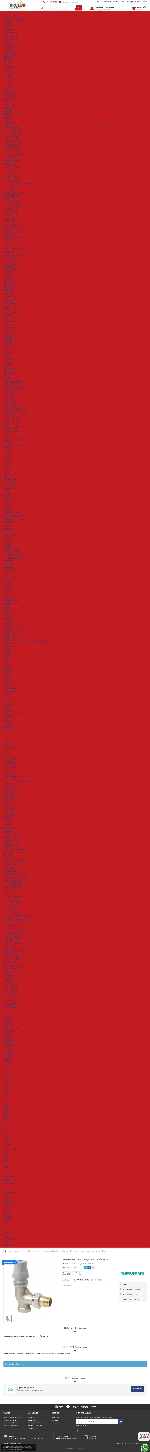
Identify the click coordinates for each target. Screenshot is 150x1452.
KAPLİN (5, 366)
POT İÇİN (6, 804)
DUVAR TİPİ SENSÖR (10, 213)
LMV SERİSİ (7, 648)
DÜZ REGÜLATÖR (9, 779)
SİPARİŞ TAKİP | (131, 2)
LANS (5, 355)
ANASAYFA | (98, 2)
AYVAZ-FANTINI (8, 1073)
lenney (5, 1167)
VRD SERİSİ (7, 23)
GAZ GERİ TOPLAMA (10, 104)
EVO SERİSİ (7, 504)
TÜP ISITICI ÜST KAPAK (11, 601)
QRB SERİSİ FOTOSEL (10, 689)
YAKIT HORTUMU (9, 368)
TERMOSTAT (7, 592)
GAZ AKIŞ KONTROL (10, 93)
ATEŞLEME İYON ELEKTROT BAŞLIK (14, 411)
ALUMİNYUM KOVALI (10, 763)
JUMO (5, 1156)
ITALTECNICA (7, 1151)
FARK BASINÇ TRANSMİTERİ (12, 842)
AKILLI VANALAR (8, 228)
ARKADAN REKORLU (10, 549)
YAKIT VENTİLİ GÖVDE (10, 280)
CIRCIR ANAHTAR (9, 91)
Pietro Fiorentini (9, 1183)
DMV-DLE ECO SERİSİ (10, 538)
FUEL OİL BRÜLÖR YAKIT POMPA (14, 262)
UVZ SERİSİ (7, 698)
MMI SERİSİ (7, 673)
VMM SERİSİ (7, 544)
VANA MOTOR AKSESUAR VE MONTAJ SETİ (18, 183)
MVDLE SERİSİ (8, 529)
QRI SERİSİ (6, 707)
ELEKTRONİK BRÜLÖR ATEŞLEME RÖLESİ (16, 423)
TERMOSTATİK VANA (10, 793)
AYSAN (5, 1070)
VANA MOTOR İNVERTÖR (12, 186)
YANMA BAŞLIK (8, 569)
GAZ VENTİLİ (7, 623)
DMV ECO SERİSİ (9, 533)
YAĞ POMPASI (8, 116)
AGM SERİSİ (7, 693)
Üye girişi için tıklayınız (102, 10)
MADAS (6, 1172)
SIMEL (5, 1199)
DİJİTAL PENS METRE (10, 994)
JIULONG (6, 1154)
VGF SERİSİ (7, 450)
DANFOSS (6, 1093)
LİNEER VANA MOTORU (11, 177)
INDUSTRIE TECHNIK (10, 1149)
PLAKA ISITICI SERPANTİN (11, 312)
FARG (5, 1129)
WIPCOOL (6, 1233)
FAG (4, 1127)
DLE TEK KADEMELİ (9, 481)
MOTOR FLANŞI (8, 612)
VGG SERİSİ (7, 454)
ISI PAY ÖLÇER (8, 235)
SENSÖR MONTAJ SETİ (11, 165)
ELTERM (6, 1111)
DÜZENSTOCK (8, 359)
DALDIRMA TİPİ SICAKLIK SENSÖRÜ (15, 878)
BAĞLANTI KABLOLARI (10, 224)
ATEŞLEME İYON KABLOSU (12, 409)
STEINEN (6, 1206)
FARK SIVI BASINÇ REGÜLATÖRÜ (14, 849)
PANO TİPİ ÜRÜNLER (10, 222)
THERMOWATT (8, 1215)
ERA (4, 1118)
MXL (4, 752)
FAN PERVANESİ (8, 576)
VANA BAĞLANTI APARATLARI (13, 147)
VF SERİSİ (6, 465)
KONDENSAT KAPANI (10, 113)
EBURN (5, 1102)
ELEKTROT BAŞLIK (9, 298)
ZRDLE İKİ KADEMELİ (10, 488)
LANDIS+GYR (7, 1165)
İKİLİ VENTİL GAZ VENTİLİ (11, 513)
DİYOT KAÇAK (8, 998)
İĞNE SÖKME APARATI (10, 109)
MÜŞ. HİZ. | (123, 2)
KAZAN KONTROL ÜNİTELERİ (12, 168)
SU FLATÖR (7, 822)
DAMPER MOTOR (9, 188)
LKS (4, 732)
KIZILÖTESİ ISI (8, 1023)
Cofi (4, 1084)
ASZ (4, 736)
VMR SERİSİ (7, 540)
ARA (78, 8)
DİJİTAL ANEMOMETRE (10, 987)
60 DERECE (7, 274)
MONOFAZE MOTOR (10, 836)
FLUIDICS (6, 1136)
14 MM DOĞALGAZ (9, 405)
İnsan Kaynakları (33, 1428)
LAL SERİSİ (6, 662)
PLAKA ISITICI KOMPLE (10, 316)
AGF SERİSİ (7, 456)
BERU (5, 1079)
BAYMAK (6, 1075)
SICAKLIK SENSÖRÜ (10, 210)
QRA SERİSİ (7, 696)
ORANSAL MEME (9, 278)
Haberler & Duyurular (35, 1426)
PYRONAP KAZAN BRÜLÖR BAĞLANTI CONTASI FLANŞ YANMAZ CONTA (27, 641)
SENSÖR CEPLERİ (9, 163)
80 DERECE (7, 276)
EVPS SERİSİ (7, 511)
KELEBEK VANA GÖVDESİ (11, 152)
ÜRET (5, 1226)
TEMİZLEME (7, 1043)
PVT (4, 1185)
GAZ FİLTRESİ (7, 757)
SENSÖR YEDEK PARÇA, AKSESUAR (15, 874)
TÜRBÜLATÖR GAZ (9, 578)
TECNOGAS (7, 1212)
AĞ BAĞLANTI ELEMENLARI (12, 219)
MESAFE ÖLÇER (8, 1032)
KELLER (5, 1158)
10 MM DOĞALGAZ (9, 398)
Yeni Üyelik (109, 7)
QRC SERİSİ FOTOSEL (10, 705)
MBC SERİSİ (7, 490)
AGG (5, 684)
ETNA (5, 1124)
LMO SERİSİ (7, 657)
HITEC (5, 1142)
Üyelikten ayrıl (81, 1425)
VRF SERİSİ (7, 25)
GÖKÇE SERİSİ (8, 326)
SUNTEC (6, 1208)
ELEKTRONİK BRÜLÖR (10, 635)
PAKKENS (6, 1179)
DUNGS (6, 1100)
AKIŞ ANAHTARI (8, 240)
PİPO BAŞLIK (7, 305)
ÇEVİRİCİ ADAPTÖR (10, 984)
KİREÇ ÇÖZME (8, 1025)
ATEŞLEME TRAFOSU (10, 632)
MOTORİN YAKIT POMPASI (12, 265)
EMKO (5, 1113)
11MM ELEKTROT (8, 289)
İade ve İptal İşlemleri (10, 1423)
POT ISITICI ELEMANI (10, 815)
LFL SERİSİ (6, 660)
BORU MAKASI (8, 975)
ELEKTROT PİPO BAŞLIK (11, 418)
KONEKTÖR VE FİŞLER (10, 226)
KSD (4, 1161)
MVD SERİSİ (7, 526)
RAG (5, 1188)
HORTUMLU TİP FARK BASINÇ (13, 553)
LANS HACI (7, 357)
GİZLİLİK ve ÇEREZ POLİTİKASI (138, 1444)
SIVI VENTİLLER (8, 851)
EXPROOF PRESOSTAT (11, 556)
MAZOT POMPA (8, 614)
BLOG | (139, 2)
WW (4, 1235)
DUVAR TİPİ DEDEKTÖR (11, 1003)
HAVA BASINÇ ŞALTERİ (11, 208)
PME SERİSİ (7, 655)
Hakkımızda (32, 1420)
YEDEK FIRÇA (7, 118)
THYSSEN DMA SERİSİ (10, 328)
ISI (4, 247)
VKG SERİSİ (7, 463)
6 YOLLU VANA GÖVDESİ (11, 149)
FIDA (5, 1131)
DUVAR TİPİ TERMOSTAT (11, 885)
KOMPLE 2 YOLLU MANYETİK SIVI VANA (16, 192)
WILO (5, 1230)
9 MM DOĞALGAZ (9, 393)
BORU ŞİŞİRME (8, 84)
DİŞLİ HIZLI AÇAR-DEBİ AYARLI (13, 515)
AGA (5, 739)
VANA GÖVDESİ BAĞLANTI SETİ (14, 145)
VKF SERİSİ (7, 461)
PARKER (6, 1181)
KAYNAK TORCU (9, 89)
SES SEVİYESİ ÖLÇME (10, 1036)
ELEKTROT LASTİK (9, 301)
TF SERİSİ (6, 675)
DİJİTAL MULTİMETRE (10, 991)
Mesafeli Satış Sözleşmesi (12, 1417)
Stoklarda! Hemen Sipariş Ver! (105, 122)
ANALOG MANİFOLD (10, 98)
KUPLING (6, 608)
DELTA (5, 1097)
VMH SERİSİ (7, 477)
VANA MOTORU (8, 172)
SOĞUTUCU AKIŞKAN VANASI (13, 195)
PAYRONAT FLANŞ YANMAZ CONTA (15, 628)
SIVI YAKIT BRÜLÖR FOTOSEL (13, 256)
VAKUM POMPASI (9, 1045)
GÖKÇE (6, 1138)
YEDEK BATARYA (9, 1052)
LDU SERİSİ (7, 441)
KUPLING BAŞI (8, 605)
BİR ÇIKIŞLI (6, 725)
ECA (4, 1104)
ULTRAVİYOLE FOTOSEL (11, 427)
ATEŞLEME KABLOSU (10, 296)
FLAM (5, 1133)
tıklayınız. (19, 1449)
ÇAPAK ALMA (8, 982)
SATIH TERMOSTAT (9, 811)
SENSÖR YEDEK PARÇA (11, 161)
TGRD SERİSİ (7, 680)
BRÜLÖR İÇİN (7, 802)
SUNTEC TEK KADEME (10, 483)
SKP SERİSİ (7, 434)
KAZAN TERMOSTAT (10, 808)
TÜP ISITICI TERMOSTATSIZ (12, 314)
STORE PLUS (69, 1449)
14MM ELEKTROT (9, 292)
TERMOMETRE (8, 824)
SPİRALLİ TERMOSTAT (10, 806)
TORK (5, 1221)
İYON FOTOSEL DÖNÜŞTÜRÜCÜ (14, 558)
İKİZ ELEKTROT (8, 294)
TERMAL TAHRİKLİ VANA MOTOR (14, 919)
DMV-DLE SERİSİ (8, 499)
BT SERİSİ (6, 650)
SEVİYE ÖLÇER (8, 111)
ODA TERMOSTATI (9, 813)
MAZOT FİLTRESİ (8, 766)
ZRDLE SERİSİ (7, 502)
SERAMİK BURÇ (8, 833)
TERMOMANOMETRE (10, 827)
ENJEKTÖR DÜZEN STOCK (12, 384)
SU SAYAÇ (7, 244)
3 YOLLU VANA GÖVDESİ (11, 136)
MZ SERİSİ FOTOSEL (10, 691)
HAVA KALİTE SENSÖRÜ (11, 156)
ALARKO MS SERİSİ (9, 321)
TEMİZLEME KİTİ (8, 1041)
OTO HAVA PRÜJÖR (10, 790)
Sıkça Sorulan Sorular (10, 1426)
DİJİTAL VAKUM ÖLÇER (11, 107)
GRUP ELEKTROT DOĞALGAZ (13, 407)
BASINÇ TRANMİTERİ (10, 845)
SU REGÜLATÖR (8, 795)
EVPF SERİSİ (7, 508)
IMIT (4, 1147)
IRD (4, 702)
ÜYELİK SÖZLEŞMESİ (123, 1444)
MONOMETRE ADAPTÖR (11, 829)
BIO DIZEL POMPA (9, 267)
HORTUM (6, 102)
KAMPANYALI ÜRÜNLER (11, 16)
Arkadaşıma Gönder (128, 1294)
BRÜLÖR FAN (7, 594)
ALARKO (6, 1068)
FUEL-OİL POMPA (9, 617)
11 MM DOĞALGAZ (9, 400)
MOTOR (6, 610)
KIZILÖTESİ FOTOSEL (10, 258)
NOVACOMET (8, 1176)
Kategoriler (55, 1423)
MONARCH (7, 1174)
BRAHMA (6, 1082)
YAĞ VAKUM (7, 125)
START (5, 1203)
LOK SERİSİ (7, 664)
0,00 (139, 9)
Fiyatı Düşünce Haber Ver (130, 1289)
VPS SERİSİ (7, 443)
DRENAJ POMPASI (9, 1000)
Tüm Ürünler (56, 1417)
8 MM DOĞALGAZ (9, 391)
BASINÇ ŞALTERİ (8, 820)
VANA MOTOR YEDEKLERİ (12, 181)
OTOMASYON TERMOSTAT (12, 131)
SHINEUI (6, 1194)
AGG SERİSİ (7, 709)
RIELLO (5, 1190)
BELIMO (6, 1077)
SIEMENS (6, 1197)
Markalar (55, 1420)
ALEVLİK (6, 585)
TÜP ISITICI (7, 603)
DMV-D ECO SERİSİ (10, 535)
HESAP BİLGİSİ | (107, 2)
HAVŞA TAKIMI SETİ (10, 1012)
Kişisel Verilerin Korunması (36, 1423)
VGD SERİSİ (7, 447)
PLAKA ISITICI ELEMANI (10, 310)
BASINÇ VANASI (8, 122)
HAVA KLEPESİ (8, 583)
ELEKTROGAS (8, 1106)
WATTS (5, 1228)
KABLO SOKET (8, 711)
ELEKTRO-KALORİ (9, 1109)
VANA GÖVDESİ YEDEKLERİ (12, 143)
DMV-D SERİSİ (8, 531)
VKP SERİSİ (7, 470)
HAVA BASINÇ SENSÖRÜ (11, 206)
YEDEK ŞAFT (7, 120)
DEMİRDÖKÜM (8, 761)
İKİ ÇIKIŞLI (6, 718)
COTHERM (7, 1088)
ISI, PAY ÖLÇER (8, 894)
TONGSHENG (8, 1219)
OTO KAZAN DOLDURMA (11, 797)
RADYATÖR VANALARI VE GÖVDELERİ (16, 138)
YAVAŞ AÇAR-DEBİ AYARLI (12, 517)
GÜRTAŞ (6, 1140)
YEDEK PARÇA (8, 486)
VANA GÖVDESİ (8, 621)
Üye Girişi (99, 7)
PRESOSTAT (7, 626)
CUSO (5, 1091)
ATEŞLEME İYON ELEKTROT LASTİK (14, 414)
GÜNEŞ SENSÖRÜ (9, 159)
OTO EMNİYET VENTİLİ (10, 788)
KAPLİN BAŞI (7, 375)
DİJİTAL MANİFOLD (9, 95)
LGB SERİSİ (7, 666)
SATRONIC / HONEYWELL (11, 1192)
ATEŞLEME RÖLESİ (9, 251)
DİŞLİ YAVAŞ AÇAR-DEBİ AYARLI (14, 520)
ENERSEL (6, 1115)
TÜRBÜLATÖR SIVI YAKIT (11, 599)
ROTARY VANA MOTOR (11, 179)
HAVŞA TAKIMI (8, 1009)
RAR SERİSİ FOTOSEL (10, 700)
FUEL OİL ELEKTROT (9, 596)
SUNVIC (6, 1210)
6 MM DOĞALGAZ (9, 395)
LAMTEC (6, 1163)
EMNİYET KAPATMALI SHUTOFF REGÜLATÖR (18, 781)
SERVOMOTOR (8, 619)
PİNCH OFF (7, 86)
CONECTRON (8, 1086)
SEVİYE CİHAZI (8, 817)
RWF (5, 750)
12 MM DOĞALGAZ (9, 402)
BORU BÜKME (8, 973)
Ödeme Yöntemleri (9, 1420)
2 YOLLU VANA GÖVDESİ (11, 140)
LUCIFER (6, 1170)
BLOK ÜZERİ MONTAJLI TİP (12, 551)
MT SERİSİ (6, 745)
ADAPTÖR (6, 1063)
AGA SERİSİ (7, 436)
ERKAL (5, 1120)
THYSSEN (6, 1217)
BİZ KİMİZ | (116, 2)
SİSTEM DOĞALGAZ (10, 1201)
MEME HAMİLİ (7, 353)
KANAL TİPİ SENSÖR (10, 197)
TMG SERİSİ (7, 678)
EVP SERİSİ (7, 506)
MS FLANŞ (6, 495)
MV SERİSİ (6, 524)
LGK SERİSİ (7, 669)
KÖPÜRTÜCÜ (7, 1030)
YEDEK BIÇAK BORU (10, 1054)
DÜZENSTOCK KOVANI (11, 364)
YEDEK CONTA (8, 100)
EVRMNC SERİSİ (8, 775)
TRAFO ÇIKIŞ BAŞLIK (10, 303)
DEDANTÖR (7, 784)
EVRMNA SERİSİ (8, 770)
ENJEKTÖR (7, 590)
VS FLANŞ (6, 493)
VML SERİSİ (7, 542)
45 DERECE (7, 271)
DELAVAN (6, 1095)
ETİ (4, 1122)
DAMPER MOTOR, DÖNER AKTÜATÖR (16, 924)
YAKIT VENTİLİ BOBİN (10, 283)
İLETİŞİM (144, 2)
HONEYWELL (7, 1145)
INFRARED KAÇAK (9, 1016)
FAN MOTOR (7, 581)
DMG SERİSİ (7, 671)
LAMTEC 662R (8, 729)
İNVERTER (6, 199)
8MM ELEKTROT (8, 287)
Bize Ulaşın (31, 1417)
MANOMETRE (8, 831)
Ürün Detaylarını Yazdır (129, 1299)
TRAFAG (6, 1224)
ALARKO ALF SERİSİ (9, 323)
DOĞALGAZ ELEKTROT (11, 574)
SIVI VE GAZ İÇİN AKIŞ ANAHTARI (14, 238)
